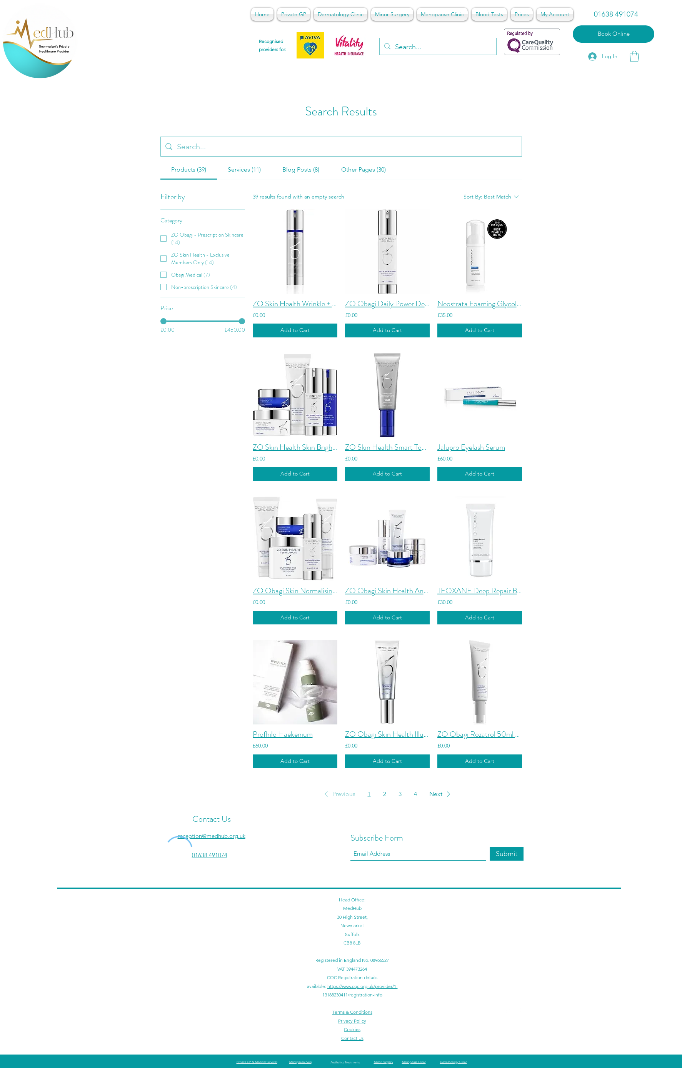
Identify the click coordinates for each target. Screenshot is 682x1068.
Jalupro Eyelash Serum (471, 447)
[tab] (188, 170)
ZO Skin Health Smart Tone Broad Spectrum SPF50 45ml (387, 447)
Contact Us (211, 819)
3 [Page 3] (400, 794)
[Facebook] (520, 1011)
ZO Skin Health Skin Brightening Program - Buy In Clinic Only (295, 447)
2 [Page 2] (384, 794)
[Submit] (507, 854)
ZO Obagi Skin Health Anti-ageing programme (387, 591)
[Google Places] (508, 1011)
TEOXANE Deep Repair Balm (479, 591)
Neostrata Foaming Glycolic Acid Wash (479, 304)
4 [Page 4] (415, 794)
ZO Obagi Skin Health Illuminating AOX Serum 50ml (387, 734)
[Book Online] (613, 34)
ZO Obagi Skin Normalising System (295, 591)
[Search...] (437, 47)
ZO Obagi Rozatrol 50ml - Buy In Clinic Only (479, 734)
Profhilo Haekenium (283, 734)
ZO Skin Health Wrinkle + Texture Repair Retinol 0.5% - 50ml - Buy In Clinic (295, 304)
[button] (634, 56)
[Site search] (347, 146)
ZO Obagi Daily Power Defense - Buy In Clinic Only (387, 304)
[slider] (163, 321)
